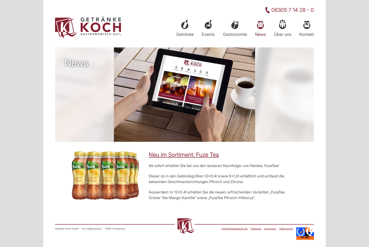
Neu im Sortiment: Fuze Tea (184, 154)
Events (208, 34)
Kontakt (306, 34)
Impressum (270, 228)
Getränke (185, 34)
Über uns (282, 34)
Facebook (256, 228)
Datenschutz (286, 228)
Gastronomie (235, 34)
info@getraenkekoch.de (235, 228)
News (260, 34)
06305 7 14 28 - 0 (292, 10)
